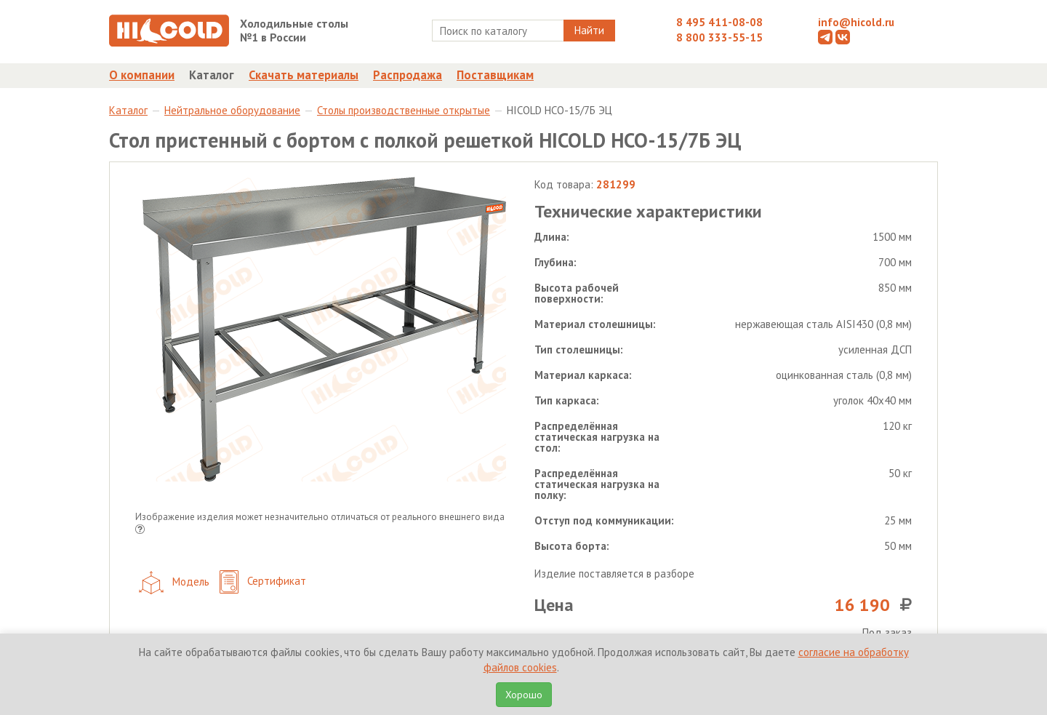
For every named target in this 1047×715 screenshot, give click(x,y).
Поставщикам (495, 75)
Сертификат (263, 582)
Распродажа (407, 75)
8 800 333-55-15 (719, 37)
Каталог (211, 75)
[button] (140, 530)
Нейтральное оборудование (232, 110)
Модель (174, 582)
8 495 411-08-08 (719, 22)
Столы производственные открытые (403, 110)
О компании (141, 75)
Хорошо (523, 694)
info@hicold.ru (856, 22)
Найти (589, 30)
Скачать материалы (303, 75)
